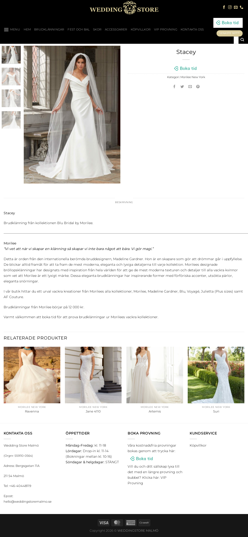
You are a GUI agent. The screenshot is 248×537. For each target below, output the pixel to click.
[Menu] (12, 29)
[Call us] (241, 7)
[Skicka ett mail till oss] (236, 7)
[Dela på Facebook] (174, 87)
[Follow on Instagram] (230, 7)
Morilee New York (192, 77)
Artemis (155, 411)
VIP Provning (165, 29)
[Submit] (242, 40)
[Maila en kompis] (190, 87)
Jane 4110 (93, 411)
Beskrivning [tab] (124, 202)
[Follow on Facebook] (224, 7)
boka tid (49, 317)
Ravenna (32, 411)
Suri (216, 411)
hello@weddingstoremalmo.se (28, 502)
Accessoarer (116, 29)
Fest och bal (79, 29)
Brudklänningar (49, 29)
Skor (97, 29)
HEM (27, 29)
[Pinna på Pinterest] (198, 87)
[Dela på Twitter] (182, 87)
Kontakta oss (192, 29)
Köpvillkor (141, 29)
